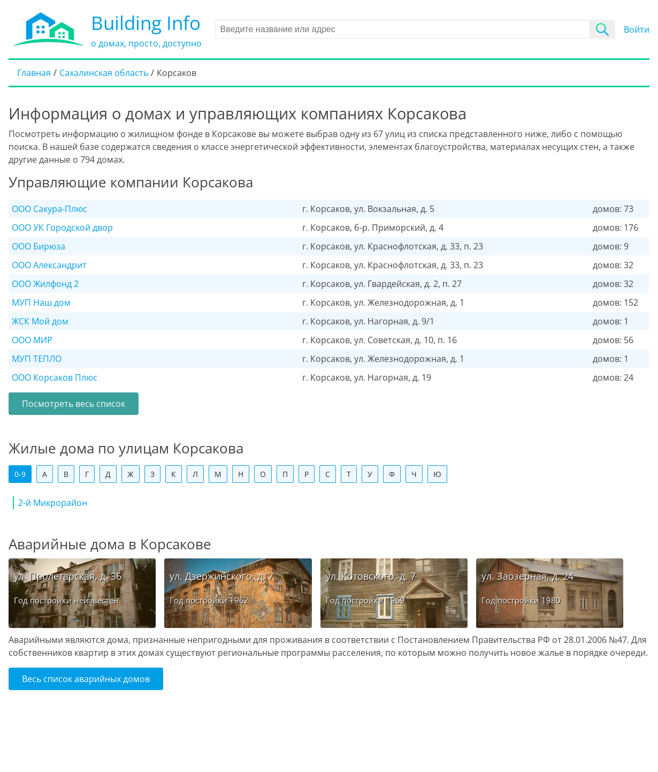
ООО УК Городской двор (62, 227)
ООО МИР (32, 340)
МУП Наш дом (41, 302)
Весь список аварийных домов (86, 679)
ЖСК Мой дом (40, 321)
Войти (636, 29)
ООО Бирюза (38, 246)
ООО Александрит (49, 265)
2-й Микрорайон (52, 503)
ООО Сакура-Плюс (49, 209)
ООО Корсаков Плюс (54, 377)
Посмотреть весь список (73, 404)
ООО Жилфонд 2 (45, 284)
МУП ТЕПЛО (37, 359)
